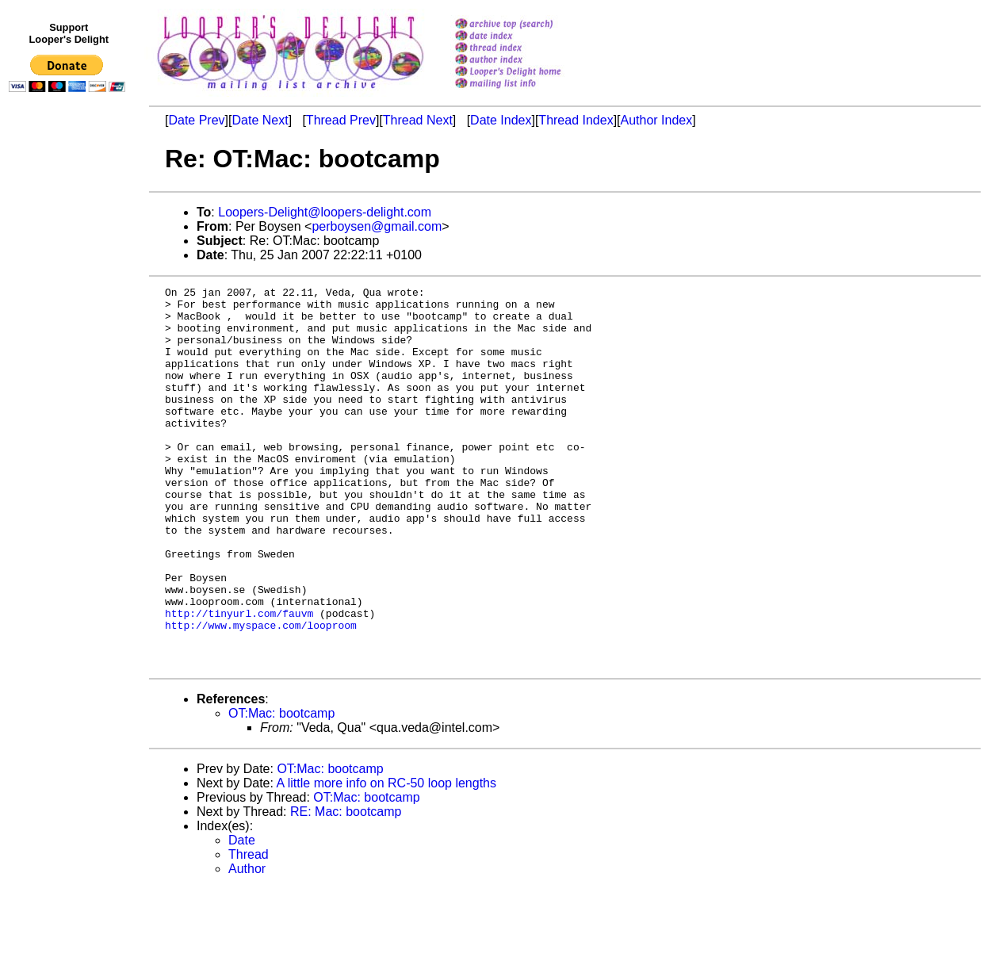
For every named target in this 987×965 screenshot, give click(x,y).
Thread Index (575, 120)
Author (247, 945)
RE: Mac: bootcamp (346, 887)
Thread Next (418, 120)
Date (241, 916)
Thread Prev (341, 120)
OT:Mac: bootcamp (281, 789)
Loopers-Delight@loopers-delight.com (324, 212)
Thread (248, 930)
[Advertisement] (69, 426)
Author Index (657, 120)
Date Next (259, 120)
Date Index (500, 120)
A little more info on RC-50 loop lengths (386, 859)
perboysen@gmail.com (377, 226)
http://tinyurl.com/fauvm (239, 679)
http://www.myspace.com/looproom (261, 694)
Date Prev (196, 120)
